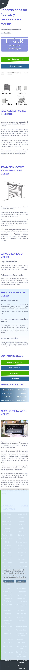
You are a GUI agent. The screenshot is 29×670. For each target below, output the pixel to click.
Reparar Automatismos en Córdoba (14, 73)
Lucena (7, 666)
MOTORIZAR (21, 397)
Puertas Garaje (2, 73)
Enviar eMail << (14, 373)
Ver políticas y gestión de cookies (14, 577)
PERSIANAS (22, 393)
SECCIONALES (7, 397)
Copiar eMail (15, 379)
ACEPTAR (21, 581)
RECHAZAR (9, 581)
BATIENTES (22, 390)
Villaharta (7, 660)
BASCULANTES (7, 390)
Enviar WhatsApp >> (15, 59)
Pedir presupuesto (15, 66)
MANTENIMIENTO (7, 400)
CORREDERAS (7, 393)
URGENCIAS (21, 400)
